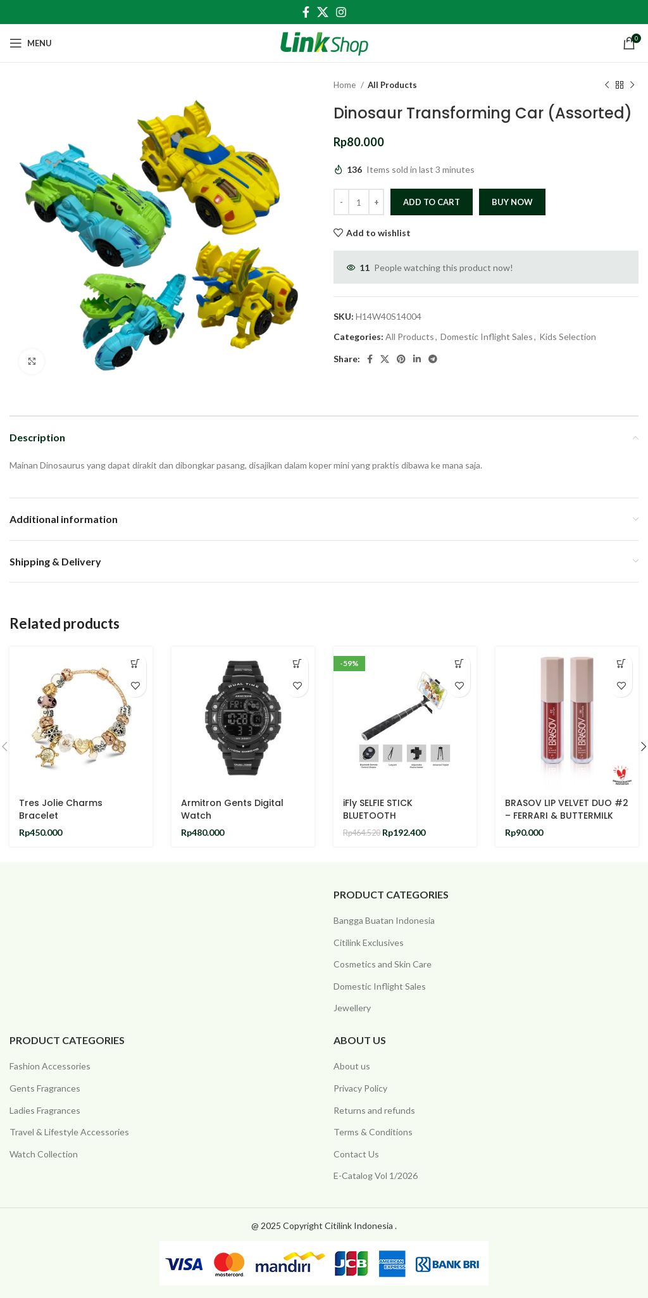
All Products (392, 85)
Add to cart (431, 202)
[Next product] (632, 85)
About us (351, 1066)
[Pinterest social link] (401, 359)
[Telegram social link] (433, 359)
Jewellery (352, 1007)
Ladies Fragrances (44, 1110)
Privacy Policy (360, 1088)
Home (345, 85)
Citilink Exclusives (368, 942)
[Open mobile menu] (30, 43)
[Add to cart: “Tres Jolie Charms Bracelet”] (135, 664)
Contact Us (356, 1154)
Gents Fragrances (44, 1088)
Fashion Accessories (49, 1066)
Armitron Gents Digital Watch (232, 809)
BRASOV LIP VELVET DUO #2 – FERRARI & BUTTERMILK (566, 809)
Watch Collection (43, 1154)
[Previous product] (607, 85)
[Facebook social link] (306, 12)
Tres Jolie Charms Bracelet (61, 809)
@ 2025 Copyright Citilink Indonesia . (324, 1225)
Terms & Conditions (373, 1131)
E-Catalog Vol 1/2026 (375, 1175)
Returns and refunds (374, 1110)
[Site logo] (324, 42)
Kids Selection (567, 336)
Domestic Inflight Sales (486, 336)
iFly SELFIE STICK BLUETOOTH (378, 809)
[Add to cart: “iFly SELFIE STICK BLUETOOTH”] (459, 664)
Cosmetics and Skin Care (382, 964)
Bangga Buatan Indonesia (384, 920)
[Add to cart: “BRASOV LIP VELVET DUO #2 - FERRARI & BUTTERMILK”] (621, 664)
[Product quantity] (358, 202)
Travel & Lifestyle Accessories (69, 1131)
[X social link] (322, 12)
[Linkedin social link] (417, 359)
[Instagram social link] (341, 12)
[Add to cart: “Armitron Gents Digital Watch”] (297, 664)
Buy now (512, 202)
